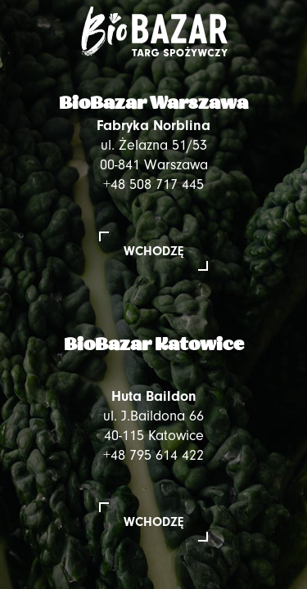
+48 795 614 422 (153, 455)
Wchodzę (153, 251)
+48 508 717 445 (153, 184)
